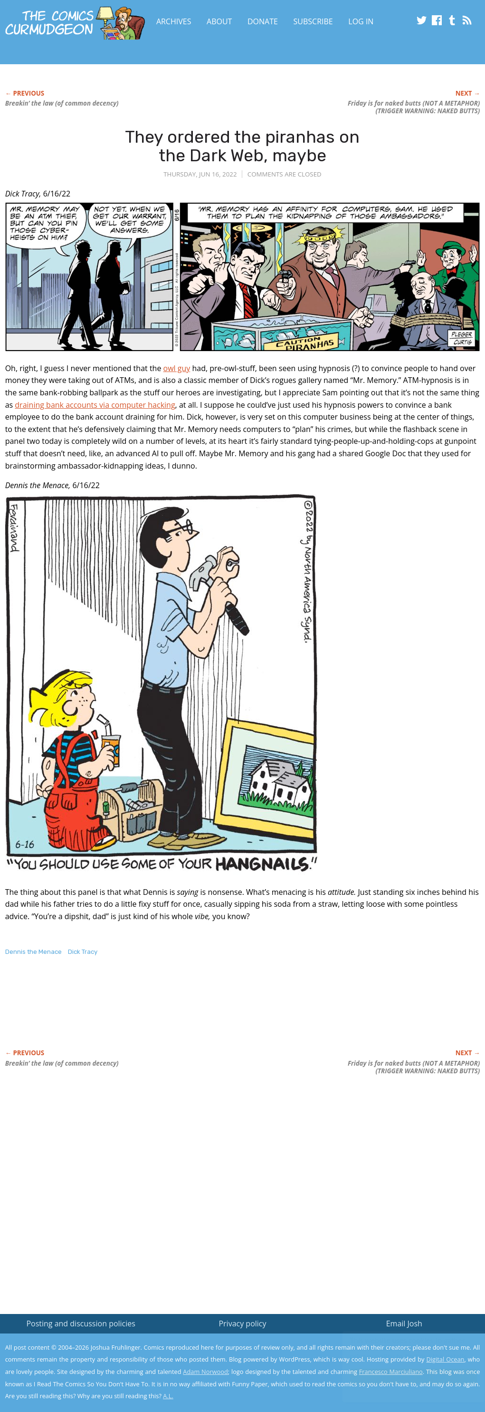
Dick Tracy (82, 951)
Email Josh (404, 1323)
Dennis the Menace (33, 951)
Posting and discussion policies (80, 1323)
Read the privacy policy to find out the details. (400, 1352)
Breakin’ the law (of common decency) (62, 103)
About (219, 21)
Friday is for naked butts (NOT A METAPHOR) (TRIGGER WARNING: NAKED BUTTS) (414, 107)
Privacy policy (242, 1323)
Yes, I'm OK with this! (404, 1377)
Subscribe (313, 21)
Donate (262, 21)
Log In (360, 21)
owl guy (176, 368)
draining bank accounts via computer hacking (95, 405)
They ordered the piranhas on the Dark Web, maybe (242, 146)
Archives (173, 21)
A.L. (168, 1396)
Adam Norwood (205, 1371)
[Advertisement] (178, 1012)
